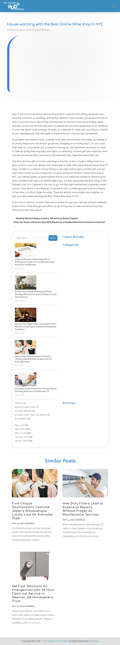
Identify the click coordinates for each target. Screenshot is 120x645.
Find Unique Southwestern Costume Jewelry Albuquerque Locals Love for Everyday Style (33, 359)
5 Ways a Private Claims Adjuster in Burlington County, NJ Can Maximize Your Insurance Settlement (35, 262)
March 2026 (20, 433)
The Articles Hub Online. (55, 641)
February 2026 (22, 437)
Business (46, 29)
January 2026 (21, 441)
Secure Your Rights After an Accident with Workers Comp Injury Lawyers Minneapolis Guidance (35, 326)
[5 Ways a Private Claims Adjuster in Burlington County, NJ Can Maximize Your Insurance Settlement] (25, 250)
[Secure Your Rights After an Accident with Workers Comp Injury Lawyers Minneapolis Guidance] (25, 315)
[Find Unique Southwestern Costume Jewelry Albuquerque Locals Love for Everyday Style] (25, 347)
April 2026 (20, 429)
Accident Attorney (23, 411)
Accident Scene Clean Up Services (31, 415)
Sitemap (94, 641)
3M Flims (19, 403)
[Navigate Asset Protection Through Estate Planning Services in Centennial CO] (25, 379)
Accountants (20, 419)
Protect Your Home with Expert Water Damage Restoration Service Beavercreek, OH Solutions (36, 294)
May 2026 (19, 425)
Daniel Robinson (18, 29)
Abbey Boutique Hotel (25, 407)
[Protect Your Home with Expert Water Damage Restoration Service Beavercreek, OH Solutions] (25, 282)
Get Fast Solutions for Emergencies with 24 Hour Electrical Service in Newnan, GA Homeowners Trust (33, 594)
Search (53, 238)
